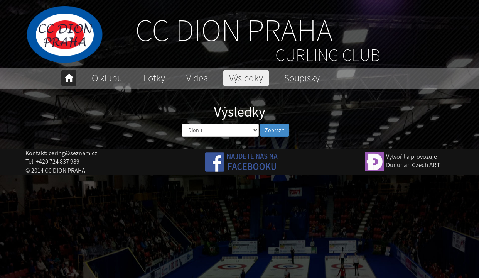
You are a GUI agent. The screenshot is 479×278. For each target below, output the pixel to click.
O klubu (107, 78)
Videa (197, 78)
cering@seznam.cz (73, 153)
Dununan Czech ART (413, 165)
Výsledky (246, 78)
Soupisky (302, 78)
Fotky (154, 78)
